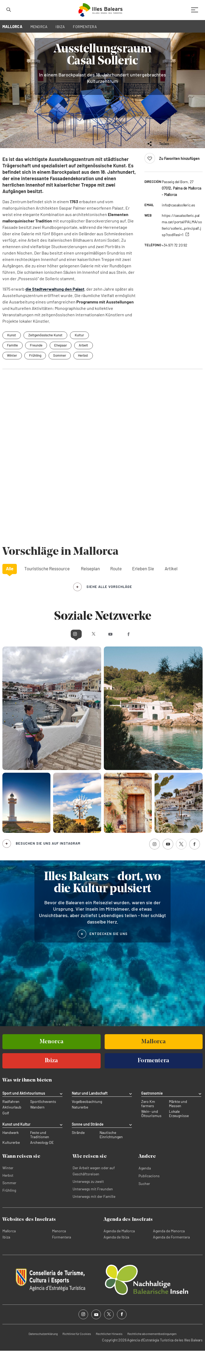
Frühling (36, 374)
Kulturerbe (11, 1162)
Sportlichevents (43, 1121)
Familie (12, 364)
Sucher (144, 1202)
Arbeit (85, 364)
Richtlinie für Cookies (76, 1353)
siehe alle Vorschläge (109, 606)
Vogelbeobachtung (87, 1121)
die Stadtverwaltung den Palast (54, 308)
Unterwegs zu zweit (88, 1200)
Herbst (85, 374)
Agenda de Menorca (169, 1250)
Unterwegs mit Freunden (93, 1208)
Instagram (55, 652)
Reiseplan (90, 587)
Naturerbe (80, 1127)
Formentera (61, 1256)
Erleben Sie (143, 587)
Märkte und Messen (178, 1123)
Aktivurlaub (11, 1127)
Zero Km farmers (148, 1123)
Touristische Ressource (47, 587)
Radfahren (10, 1121)
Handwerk (10, 1152)
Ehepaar (61, 364)
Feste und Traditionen (39, 1154)
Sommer (60, 374)
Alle (9, 587)
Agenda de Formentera (171, 1256)
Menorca (59, 1250)
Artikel (171, 587)
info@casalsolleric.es (178, 224)
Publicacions (149, 1195)
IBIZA (60, 26)
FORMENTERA (85, 26)
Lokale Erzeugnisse (179, 1133)
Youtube (113, 652)
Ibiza (6, 1256)
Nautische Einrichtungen (111, 1154)
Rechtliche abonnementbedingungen (151, 1353)
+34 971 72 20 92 (174, 264)
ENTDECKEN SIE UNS (108, 953)
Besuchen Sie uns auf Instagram (48, 862)
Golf (5, 1132)
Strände (78, 1152)
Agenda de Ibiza (116, 1256)
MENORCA (39, 26)
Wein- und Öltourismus (151, 1133)
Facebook (149, 652)
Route (116, 587)
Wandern (37, 1127)
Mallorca (9, 1250)
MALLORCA (12, 26)
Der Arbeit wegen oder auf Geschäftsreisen (94, 1190)
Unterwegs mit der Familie (94, 1215)
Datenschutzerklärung (43, 1353)
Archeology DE (42, 1162)
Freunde (36, 364)
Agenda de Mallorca (119, 1250)
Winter (12, 374)
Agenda (145, 1187)
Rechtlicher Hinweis (109, 1353)
